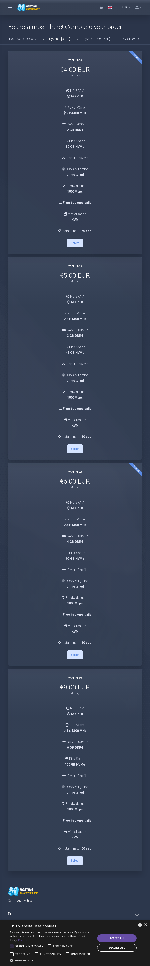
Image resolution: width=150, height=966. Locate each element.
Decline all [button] (117, 947)
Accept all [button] (117, 938)
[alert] (75, 943)
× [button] (145, 924)
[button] (51, 960)
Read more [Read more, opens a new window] (24, 940)
